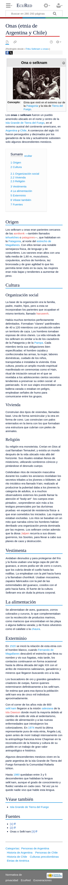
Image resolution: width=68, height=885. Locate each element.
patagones (28, 237)
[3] (33, 831)
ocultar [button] (28, 155)
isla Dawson (12, 712)
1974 (31, 727)
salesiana (47, 708)
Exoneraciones (42, 880)
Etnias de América (18, 860)
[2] (11, 827)
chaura (36, 628)
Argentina (11, 130)
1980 (16, 774)
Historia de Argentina (19, 852)
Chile (23, 130)
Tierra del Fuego (39, 806)
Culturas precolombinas (44, 856)
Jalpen (25, 533)
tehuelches (12, 237)
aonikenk (19, 233)
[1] (11, 823)
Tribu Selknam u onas (37, 49)
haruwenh (42, 313)
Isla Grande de (19, 806)
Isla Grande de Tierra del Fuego (24, 122)
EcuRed (24, 5)
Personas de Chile (46, 852)
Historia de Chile (17, 856)
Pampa (38, 342)
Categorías (12, 848)
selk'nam (10, 708)
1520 (13, 646)
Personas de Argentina (35, 848)
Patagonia (32, 105)
